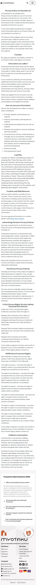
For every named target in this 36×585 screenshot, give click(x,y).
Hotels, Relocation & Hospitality (25, 552)
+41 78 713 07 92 (6, 566)
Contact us (5, 576)
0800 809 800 (6, 564)
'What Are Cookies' (17, 219)
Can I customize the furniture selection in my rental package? (17, 520)
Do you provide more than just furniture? (15, 501)
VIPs (20, 558)
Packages (4, 556)
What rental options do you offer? (16, 483)
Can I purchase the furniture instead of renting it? (17, 507)
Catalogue (4, 554)
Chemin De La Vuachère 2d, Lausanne (8, 572)
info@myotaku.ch (7, 569)
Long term (4, 551)
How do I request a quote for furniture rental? (17, 513)
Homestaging (23, 549)
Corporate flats (24, 556)
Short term (4, 549)
